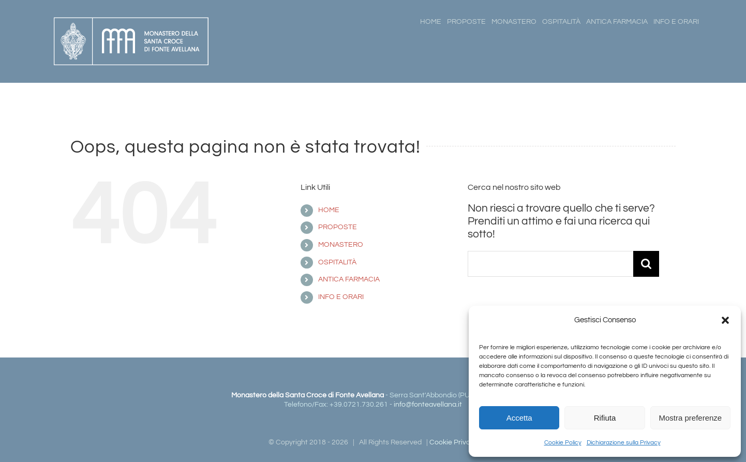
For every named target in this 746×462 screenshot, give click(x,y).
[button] (725, 320)
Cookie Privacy (453, 442)
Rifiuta (605, 417)
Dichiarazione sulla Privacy (624, 442)
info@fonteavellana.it (428, 404)
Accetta (519, 417)
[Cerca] (646, 264)
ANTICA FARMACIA (349, 279)
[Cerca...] (550, 264)
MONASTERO (340, 244)
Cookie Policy (562, 442)
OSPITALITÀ (337, 262)
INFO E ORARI (341, 297)
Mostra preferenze (690, 417)
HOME (328, 210)
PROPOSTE (337, 227)
